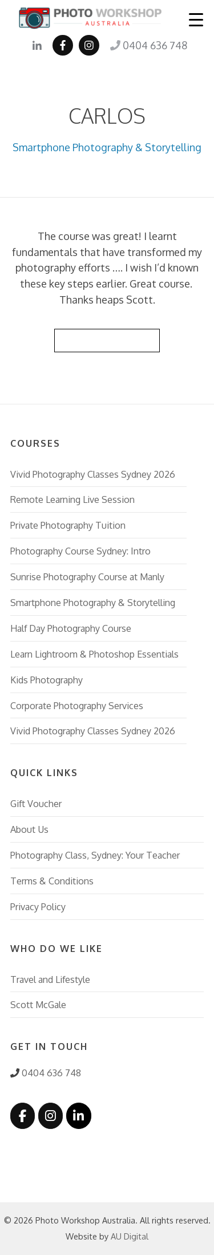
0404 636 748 (148, 45)
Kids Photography (46, 680)
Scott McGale (38, 1004)
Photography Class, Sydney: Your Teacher (95, 855)
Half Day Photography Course (70, 628)
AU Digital (129, 1236)
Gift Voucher (36, 803)
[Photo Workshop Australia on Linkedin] (78, 1116)
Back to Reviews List (107, 340)
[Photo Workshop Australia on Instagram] (50, 1116)
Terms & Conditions (52, 881)
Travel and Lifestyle (50, 979)
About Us (29, 829)
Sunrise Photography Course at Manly (87, 577)
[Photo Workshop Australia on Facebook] (22, 1116)
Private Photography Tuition (68, 525)
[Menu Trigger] (196, 19)
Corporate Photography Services (76, 705)
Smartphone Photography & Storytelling (107, 147)
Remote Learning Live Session (72, 499)
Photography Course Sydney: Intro (80, 551)
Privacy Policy (38, 906)
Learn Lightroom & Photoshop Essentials (94, 654)
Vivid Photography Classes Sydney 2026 (92, 474)
